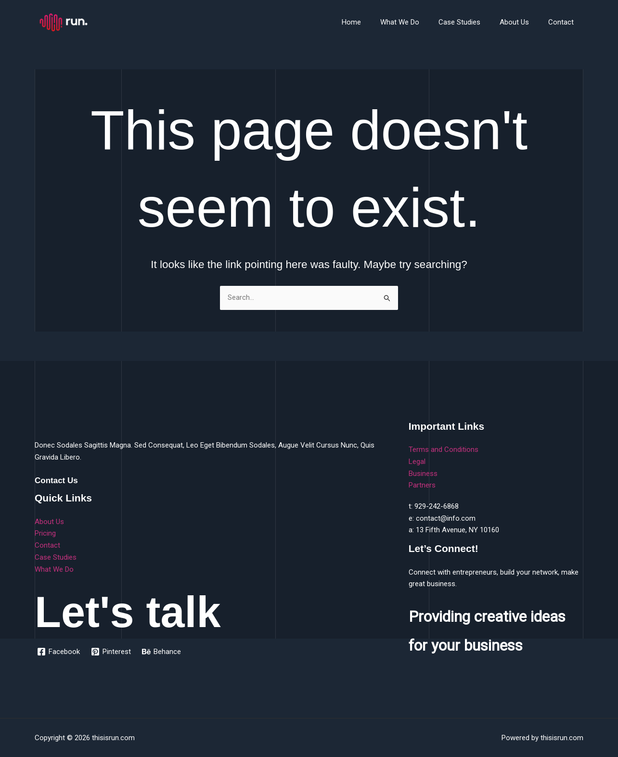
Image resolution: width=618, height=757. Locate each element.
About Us (521, 22)
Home (373, 22)
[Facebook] (59, 651)
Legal (417, 461)
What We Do (416, 22)
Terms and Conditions (443, 449)
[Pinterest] (112, 651)
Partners (422, 485)
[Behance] (163, 651)
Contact (563, 22)
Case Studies (471, 22)
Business (423, 473)
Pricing (45, 533)
